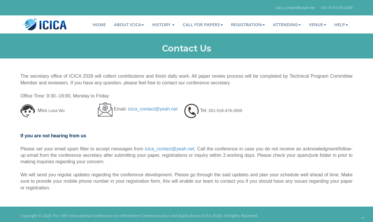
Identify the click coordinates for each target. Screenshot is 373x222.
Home (99, 24)
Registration (248, 24)
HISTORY (163, 24)
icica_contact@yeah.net (152, 108)
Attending (287, 24)
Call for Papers (203, 24)
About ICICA (129, 24)
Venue (317, 24)
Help (341, 24)
